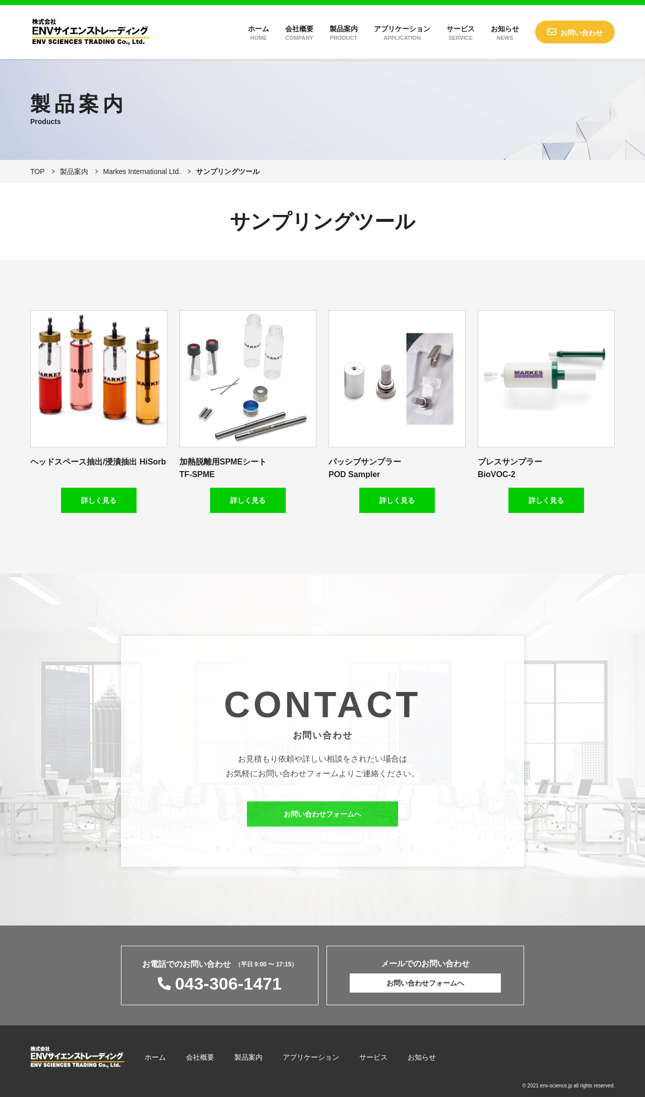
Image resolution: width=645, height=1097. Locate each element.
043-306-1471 (228, 983)
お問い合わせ (581, 33)
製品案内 (344, 33)
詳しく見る (98, 500)
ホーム (258, 33)
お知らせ (505, 33)
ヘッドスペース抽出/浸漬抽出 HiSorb (98, 461)
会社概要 (299, 33)
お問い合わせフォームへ (322, 822)
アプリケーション (402, 33)
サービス (460, 33)
